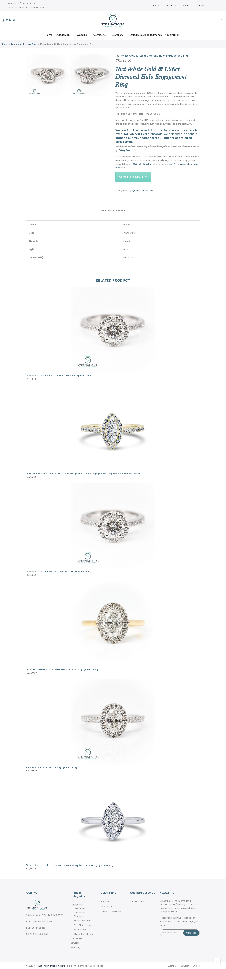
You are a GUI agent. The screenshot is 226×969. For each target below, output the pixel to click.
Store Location (137, 900)
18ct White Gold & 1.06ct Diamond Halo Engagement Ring (59, 571)
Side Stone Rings (82, 924)
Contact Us (170, 5)
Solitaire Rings (81, 928)
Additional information (113, 210)
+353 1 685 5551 (12, 3)
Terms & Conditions (111, 910)
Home (156, 5)
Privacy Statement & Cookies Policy (85, 965)
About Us (186, 5)
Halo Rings (32, 44)
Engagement (64, 35)
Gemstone (101, 35)
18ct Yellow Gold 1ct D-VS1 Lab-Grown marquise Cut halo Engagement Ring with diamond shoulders (83, 473)
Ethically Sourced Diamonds (145, 35)
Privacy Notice (183, 917)
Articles (199, 5)
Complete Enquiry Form (133, 176)
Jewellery (119, 35)
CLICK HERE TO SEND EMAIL (39, 920)
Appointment (172, 35)
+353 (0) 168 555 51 (142, 163)
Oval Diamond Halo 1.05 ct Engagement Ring (51, 766)
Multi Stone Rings (82, 919)
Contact (184, 965)
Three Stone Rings (83, 933)
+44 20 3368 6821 (29, 3)
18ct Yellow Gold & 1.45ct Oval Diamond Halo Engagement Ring (62, 669)
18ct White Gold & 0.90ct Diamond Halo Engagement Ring (59, 375)
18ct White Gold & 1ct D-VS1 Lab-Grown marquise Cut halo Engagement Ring (70, 864)
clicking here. (124, 150)
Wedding (83, 35)
